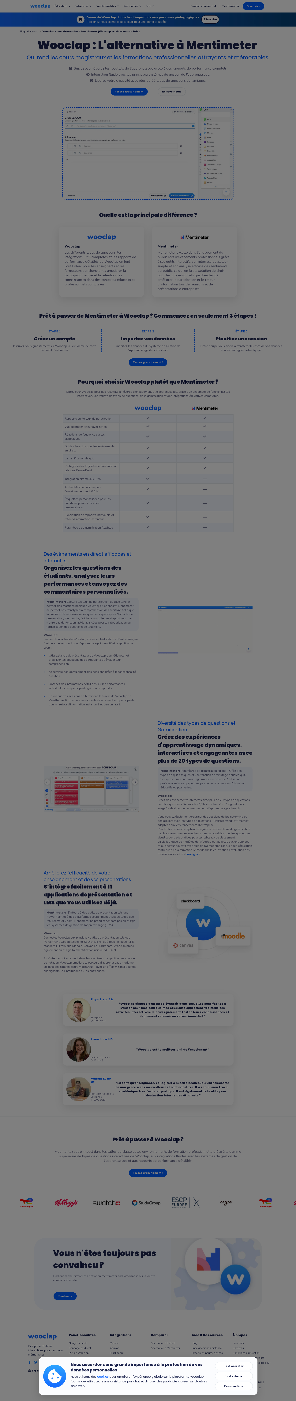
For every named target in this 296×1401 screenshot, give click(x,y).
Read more (65, 1296)
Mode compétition (79, 1368)
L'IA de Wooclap (79, 1353)
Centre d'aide (200, 1358)
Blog (194, 1343)
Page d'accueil (29, 31)
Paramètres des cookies (247, 1387)
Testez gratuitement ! (148, 362)
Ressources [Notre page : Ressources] (132, 6)
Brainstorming (77, 1358)
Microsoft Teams (119, 1363)
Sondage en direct (80, 1348)
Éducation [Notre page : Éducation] (62, 6)
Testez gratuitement (129, 91)
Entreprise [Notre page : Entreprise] (83, 6)
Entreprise (239, 1343)
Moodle (114, 1343)
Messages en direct (80, 1363)
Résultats (74, 1372)
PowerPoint (117, 1368)
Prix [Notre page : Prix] (150, 6)
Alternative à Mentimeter (165, 1348)
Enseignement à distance (207, 1348)
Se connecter (230, 6)
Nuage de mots (78, 1343)
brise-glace (192, 854)
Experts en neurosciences (207, 1353)
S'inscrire (253, 6)
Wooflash (116, 1382)
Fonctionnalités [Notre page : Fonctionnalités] (107, 6)
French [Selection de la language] (38, 1371)
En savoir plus (171, 91)
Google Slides (118, 1372)
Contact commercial (203, 6)
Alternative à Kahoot (163, 1343)
